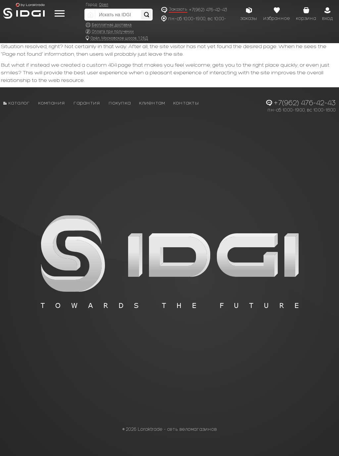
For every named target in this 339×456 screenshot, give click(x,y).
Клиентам (152, 103)
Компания (51, 103)
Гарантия (86, 103)
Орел (103, 4)
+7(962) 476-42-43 (208, 10)
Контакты (186, 103)
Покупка (120, 103)
